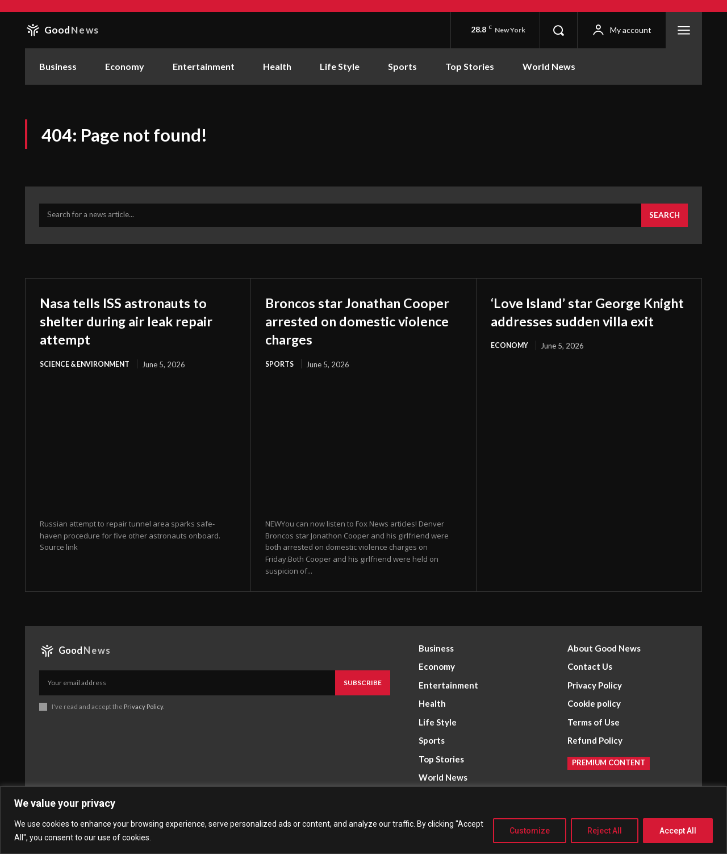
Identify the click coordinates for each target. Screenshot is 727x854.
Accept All (677, 830)
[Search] (663, 221)
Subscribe (363, 688)
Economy (510, 369)
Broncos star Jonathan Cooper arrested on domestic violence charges (360, 325)
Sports (280, 369)
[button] (558, 30)
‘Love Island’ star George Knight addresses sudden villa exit (580, 325)
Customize (529, 830)
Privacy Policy (143, 712)
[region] (363, 820)
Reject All (604, 830)
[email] (187, 688)
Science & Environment (87, 369)
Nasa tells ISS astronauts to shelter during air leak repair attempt (136, 325)
